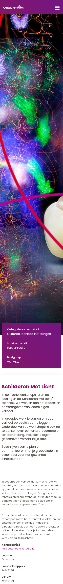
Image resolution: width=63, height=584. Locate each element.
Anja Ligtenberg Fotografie (18, 548)
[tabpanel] (31, 174)
